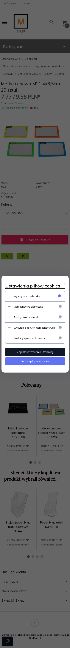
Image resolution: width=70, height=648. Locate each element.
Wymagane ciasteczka (27, 296)
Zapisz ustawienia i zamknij (35, 352)
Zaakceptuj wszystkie (35, 361)
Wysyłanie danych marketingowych (34, 327)
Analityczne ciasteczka (27, 317)
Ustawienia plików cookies (32, 286)
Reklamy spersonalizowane (30, 338)
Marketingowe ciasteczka (28, 306)
